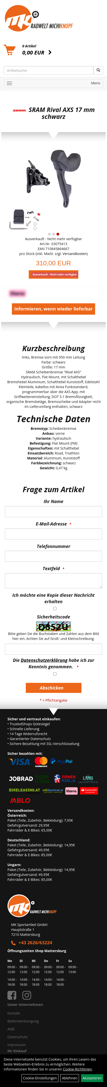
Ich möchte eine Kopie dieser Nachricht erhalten (53, 598)
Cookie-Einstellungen (40, 1078)
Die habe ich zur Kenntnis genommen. (53, 663)
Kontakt (13, 1013)
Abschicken (51, 688)
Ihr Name (53, 501)
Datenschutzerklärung (44, 660)
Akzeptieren (92, 1078)
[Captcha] (53, 649)
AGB (10, 1029)
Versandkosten (75, 253)
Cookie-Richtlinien (77, 1069)
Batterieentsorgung (23, 1021)
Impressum (16, 1044)
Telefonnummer (53, 546)
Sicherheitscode (53, 617)
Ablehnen (69, 1078)
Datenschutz (17, 1036)
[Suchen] (98, 70)
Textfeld (51, 568)
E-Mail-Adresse (51, 524)
